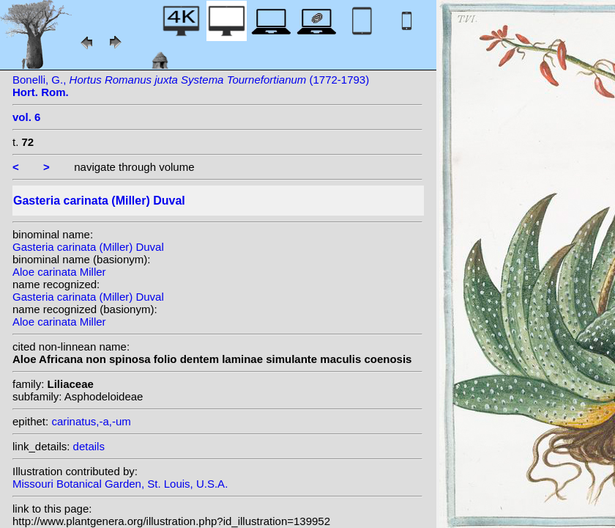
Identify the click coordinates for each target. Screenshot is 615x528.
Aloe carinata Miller (59, 271)
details (89, 446)
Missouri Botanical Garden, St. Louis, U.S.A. (120, 483)
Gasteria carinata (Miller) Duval (88, 247)
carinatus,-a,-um (90, 421)
